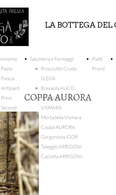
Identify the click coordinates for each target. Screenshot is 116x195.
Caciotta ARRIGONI (61, 156)
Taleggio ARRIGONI (61, 147)
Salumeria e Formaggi (52, 59)
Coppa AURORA (58, 127)
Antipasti (10, 88)
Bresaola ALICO (57, 88)
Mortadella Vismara (61, 117)
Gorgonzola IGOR (59, 137)
